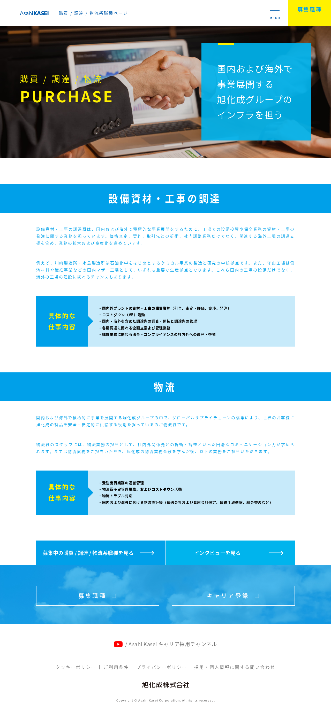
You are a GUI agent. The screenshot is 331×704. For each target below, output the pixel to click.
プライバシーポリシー (161, 667)
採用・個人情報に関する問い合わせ (235, 667)
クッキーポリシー (76, 667)
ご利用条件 (116, 667)
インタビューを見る (217, 553)
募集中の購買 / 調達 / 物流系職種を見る (88, 553)
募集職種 (309, 9)
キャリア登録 (233, 596)
